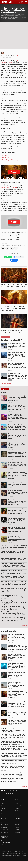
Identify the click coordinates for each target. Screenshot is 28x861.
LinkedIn (4, 827)
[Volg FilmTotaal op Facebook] (14, 260)
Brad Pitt (14, 187)
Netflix (17, 827)
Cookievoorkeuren (20, 811)
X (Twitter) (4, 824)
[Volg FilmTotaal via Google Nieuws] (18, 257)
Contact (3, 803)
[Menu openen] (26, 2)
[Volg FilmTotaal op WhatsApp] (8, 257)
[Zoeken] (19, 2)
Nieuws (17, 824)
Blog (2, 813)
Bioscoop (17, 832)
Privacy (17, 803)
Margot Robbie (5, 187)
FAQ (2, 811)
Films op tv (18, 829)
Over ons (3, 806)
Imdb (6, 243)
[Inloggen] (22, 2)
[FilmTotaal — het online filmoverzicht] (5, 837)
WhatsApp (4, 832)
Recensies (18, 822)
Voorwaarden (18, 806)
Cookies (17, 808)
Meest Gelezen (7, 383)
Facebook (4, 822)
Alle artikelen (24, 625)
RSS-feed (4, 829)
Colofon (3, 808)
